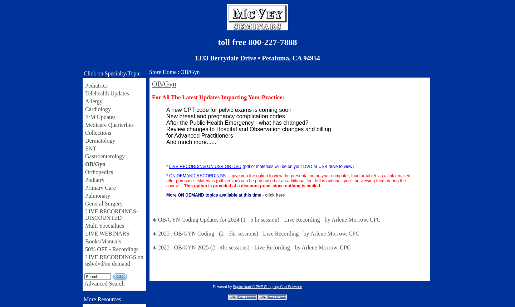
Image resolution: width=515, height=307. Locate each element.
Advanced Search (104, 284)
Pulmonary (97, 196)
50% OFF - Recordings (111, 249)
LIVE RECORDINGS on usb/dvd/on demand (114, 260)
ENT (90, 148)
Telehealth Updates (107, 93)
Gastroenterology (105, 156)
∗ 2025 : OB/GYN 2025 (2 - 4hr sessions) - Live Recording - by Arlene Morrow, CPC (251, 247)
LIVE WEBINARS (107, 234)
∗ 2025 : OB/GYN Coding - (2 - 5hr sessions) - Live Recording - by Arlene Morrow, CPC (255, 234)
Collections (98, 133)
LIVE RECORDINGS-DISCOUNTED (111, 214)
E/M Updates (100, 117)
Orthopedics (99, 172)
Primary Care (100, 188)
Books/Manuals (103, 241)
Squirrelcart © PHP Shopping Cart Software (267, 287)
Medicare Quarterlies (109, 125)
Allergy (94, 101)
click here (275, 195)
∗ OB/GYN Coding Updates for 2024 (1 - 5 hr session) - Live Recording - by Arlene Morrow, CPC (266, 220)
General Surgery (104, 203)
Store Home (163, 72)
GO (120, 276)
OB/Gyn (95, 164)
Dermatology (100, 141)
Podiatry (94, 180)
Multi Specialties (104, 226)
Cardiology (98, 109)
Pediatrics (96, 86)
